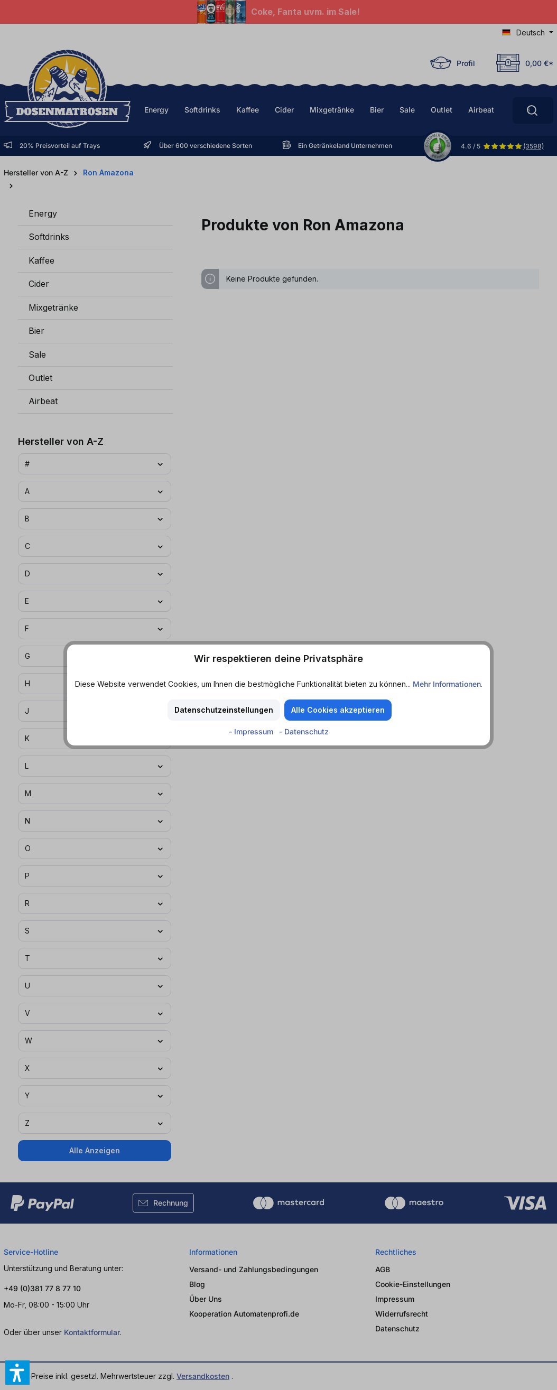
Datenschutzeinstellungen (223, 709)
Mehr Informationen (447, 683)
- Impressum (252, 731)
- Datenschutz (304, 731)
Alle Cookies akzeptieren (338, 709)
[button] (17, 1372)
